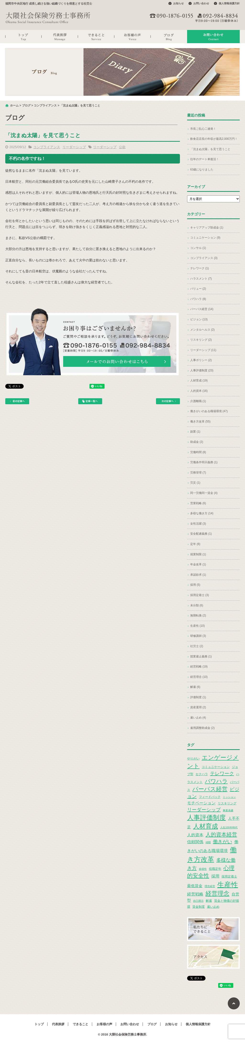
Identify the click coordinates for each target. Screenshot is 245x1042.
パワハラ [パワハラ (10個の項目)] (216, 781)
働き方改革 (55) (200, 421)
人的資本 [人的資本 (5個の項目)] (195, 834)
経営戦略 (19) (199, 666)
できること (96, 36)
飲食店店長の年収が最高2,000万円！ (214, 138)
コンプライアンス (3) (203, 258)
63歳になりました (201, 169)
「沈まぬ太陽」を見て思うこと (210, 149)
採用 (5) (195, 584)
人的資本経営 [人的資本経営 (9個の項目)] (221, 834)
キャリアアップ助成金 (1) (206, 227)
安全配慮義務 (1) (201, 533)
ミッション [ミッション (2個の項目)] (229, 797)
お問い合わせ (201, 3)
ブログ (169, 36)
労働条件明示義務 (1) (203, 462)
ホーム (14, 105)
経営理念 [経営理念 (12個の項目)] (217, 893)
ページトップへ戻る (234, 1003)
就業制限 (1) (198, 554)
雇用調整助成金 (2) (202, 728)
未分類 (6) (196, 605)
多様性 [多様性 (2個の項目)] (203, 868)
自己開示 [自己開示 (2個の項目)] (198, 900)
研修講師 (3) (198, 636)
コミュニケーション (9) (205, 237)
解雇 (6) (195, 687)
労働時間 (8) (198, 452)
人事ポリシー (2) (201, 360)
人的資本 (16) (199, 390)
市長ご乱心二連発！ (203, 128)
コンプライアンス (45, 105)
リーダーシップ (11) (203, 350)
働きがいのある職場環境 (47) (209, 411)
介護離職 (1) (198, 401)
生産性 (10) (197, 625)
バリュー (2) (198, 288)
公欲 (122, 147)
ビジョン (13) (199, 319)
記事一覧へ (90, 401)
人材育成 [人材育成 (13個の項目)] (205, 826)
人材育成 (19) (199, 380)
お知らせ (178, 3)
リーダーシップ (74, 147)
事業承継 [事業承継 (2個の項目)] (228, 810)
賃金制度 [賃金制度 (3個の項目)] (198, 906)
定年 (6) (195, 544)
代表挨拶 (60, 36)
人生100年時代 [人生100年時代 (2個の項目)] (229, 827)
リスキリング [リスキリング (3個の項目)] (227, 803)
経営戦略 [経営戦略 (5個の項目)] (195, 894)
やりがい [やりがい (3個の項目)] (193, 758)
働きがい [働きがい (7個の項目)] (222, 841)
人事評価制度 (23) (201, 370)
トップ (23, 36)
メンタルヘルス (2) (202, 329)
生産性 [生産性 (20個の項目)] (227, 885)
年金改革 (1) (198, 564)
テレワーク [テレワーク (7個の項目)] (222, 773)
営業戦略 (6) (198, 503)
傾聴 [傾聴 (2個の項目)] (208, 842)
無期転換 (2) (198, 615)
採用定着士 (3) (199, 595)
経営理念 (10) (199, 677)
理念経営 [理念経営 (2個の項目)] (210, 886)
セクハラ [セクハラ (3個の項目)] (201, 774)
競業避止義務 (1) (201, 656)
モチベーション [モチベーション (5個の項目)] (201, 803)
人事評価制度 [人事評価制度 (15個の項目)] (206, 817)
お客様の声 (132, 36)
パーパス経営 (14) (201, 309)
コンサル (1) (198, 248)
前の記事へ (17, 401)
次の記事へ (168, 401)
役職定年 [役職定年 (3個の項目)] (215, 869)
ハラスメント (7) (201, 278)
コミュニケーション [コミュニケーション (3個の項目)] (216, 767)
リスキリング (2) (201, 339)
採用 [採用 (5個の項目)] (215, 876)
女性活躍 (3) (198, 523)
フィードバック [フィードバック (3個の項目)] (210, 797)
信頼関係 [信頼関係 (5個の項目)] (195, 841)
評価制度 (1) (198, 697)
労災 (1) (195, 482)
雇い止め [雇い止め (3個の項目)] (213, 906)
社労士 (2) (196, 646)
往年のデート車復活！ (204, 159)
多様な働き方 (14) (201, 513)
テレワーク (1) (199, 268)
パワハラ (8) (198, 299)
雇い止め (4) (198, 717)
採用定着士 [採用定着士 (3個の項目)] (229, 876)
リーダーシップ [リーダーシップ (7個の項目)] (204, 809)
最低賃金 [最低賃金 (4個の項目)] (194, 886)
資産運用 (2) (198, 707)
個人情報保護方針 (229, 3)
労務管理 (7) (198, 472)
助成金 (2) (196, 442)
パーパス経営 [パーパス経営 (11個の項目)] (210, 789)
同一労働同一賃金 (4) (203, 493)
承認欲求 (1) (198, 574)
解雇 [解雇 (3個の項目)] (209, 900)
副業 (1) (195, 431)
